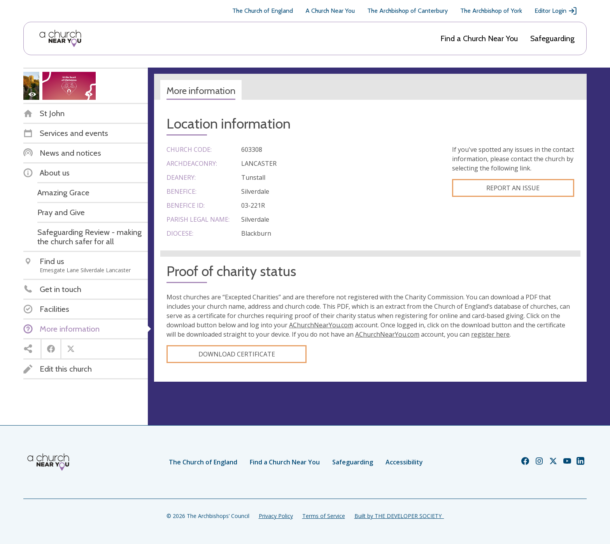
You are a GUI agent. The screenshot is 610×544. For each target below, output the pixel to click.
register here (490, 334)
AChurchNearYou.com (321, 325)
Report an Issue (513, 188)
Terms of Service (323, 516)
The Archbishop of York (491, 10)
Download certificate (236, 354)
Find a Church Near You (479, 38)
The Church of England (262, 10)
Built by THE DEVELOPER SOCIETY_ (399, 516)
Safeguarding (552, 38)
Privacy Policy (276, 516)
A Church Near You (330, 10)
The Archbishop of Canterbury (407, 10)
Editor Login (556, 11)
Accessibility (404, 462)
